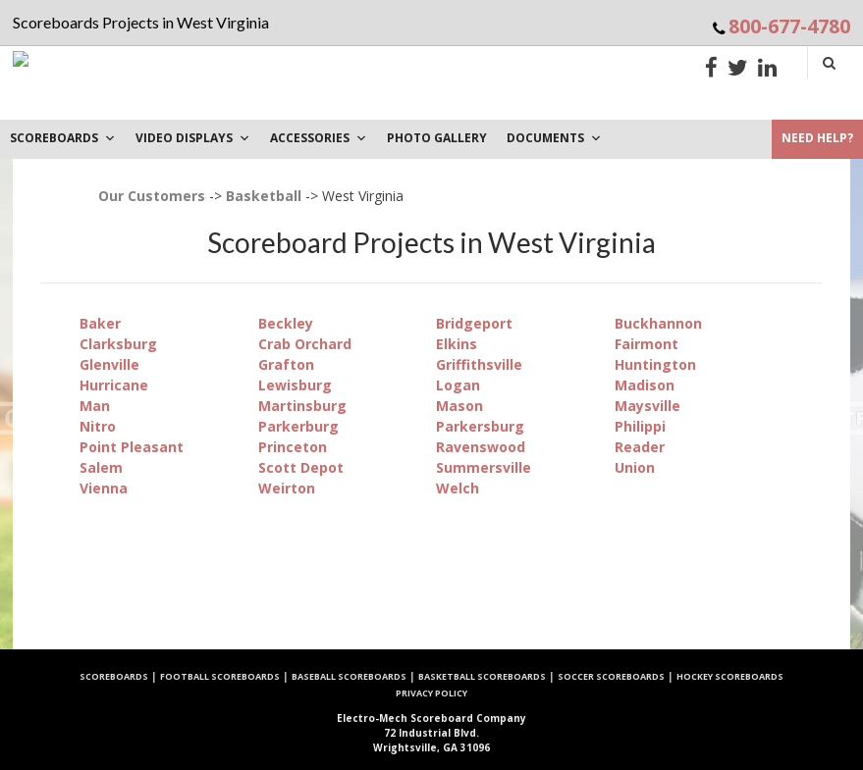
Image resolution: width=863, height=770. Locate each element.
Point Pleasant (132, 446)
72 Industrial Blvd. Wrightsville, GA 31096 (431, 732)
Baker (100, 323)
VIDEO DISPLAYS (192, 137)
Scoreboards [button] (63, 137)
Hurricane (114, 385)
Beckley (285, 323)
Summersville (483, 467)
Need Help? (817, 137)
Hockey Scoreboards (729, 676)
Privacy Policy (431, 693)
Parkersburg (480, 426)
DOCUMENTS (554, 137)
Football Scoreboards (220, 676)
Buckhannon (658, 323)
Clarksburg (118, 343)
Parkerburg (298, 426)
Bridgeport (474, 323)
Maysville (647, 405)
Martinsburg (302, 405)
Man (95, 405)
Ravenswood (480, 446)
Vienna (104, 488)
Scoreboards (114, 676)
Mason (459, 405)
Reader (640, 446)
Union (635, 467)
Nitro (98, 426)
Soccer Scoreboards (611, 676)
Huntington (655, 364)
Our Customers (151, 195)
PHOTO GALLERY (437, 137)
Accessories (318, 137)
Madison (644, 385)
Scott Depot (301, 467)
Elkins (456, 343)
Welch (457, 488)
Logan (458, 385)
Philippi (640, 426)
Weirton (286, 488)
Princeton (292, 446)
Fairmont (646, 343)
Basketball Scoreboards (482, 676)
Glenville (109, 364)
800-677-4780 (789, 26)
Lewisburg (295, 385)
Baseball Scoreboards (349, 676)
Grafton (286, 364)
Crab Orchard (304, 343)
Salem (101, 467)
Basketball (263, 195)
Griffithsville (479, 364)
